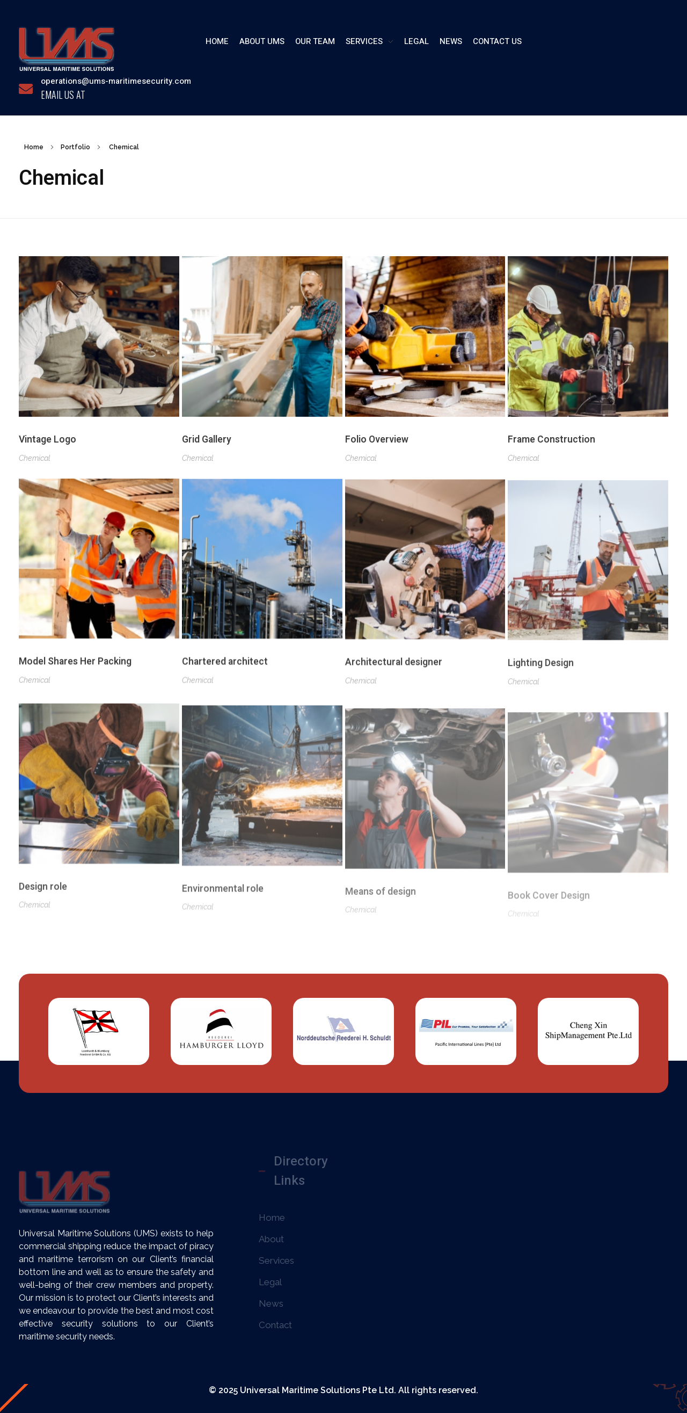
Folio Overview (376, 441)
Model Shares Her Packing (75, 667)
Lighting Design (541, 679)
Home (33, 147)
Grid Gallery (206, 440)
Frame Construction (551, 443)
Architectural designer (393, 675)
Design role (43, 904)
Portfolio (75, 147)
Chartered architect (225, 670)
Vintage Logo (47, 440)
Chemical (34, 458)
